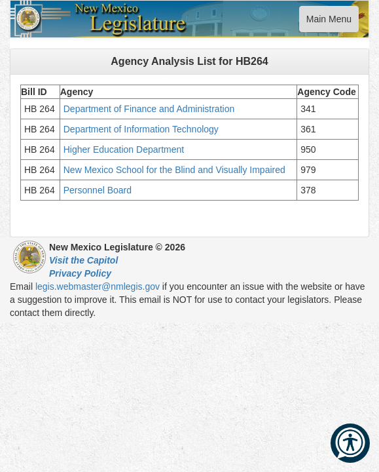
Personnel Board (97, 190)
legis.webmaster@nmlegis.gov (97, 286)
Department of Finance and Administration (150, 109)
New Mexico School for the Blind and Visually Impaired (174, 170)
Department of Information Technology (141, 129)
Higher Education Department (123, 149)
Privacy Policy (80, 273)
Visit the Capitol (83, 260)
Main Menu (329, 22)
